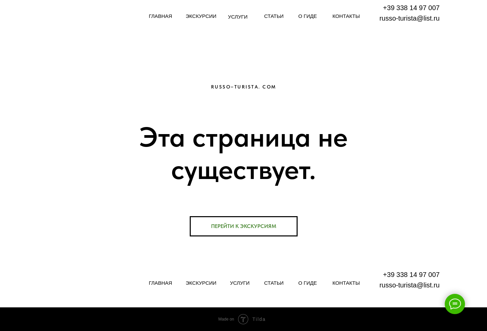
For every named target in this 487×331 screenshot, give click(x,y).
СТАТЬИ (274, 16)
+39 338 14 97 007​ (411, 7)
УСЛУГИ (238, 17)
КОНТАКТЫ (346, 16)
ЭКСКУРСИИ (201, 16)
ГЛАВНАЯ (160, 16)
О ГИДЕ (307, 16)
